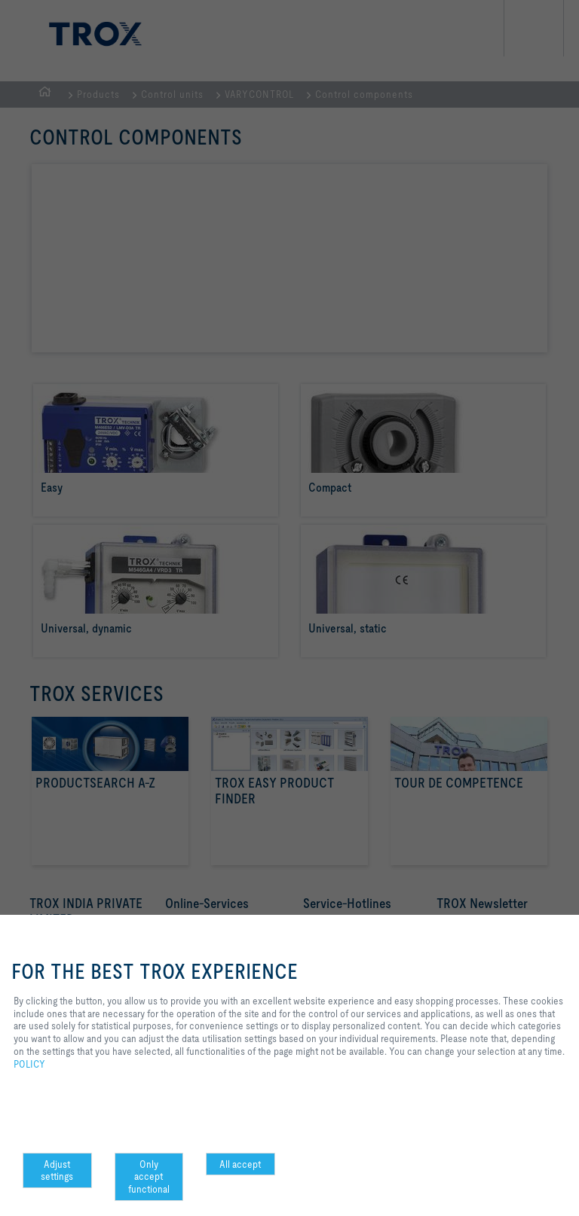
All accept (240, 1164)
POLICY (29, 1064)
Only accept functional (149, 1177)
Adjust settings (57, 1170)
